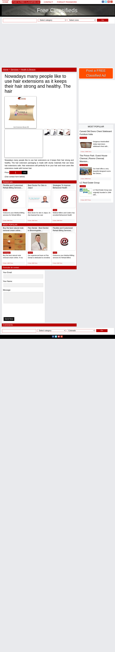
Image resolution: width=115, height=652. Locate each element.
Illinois (30, 252)
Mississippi (83, 138)
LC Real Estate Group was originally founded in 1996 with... (102, 192)
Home (5, 2)
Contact (48, 2)
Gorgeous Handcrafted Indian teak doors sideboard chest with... (101, 144)
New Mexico (83, 165)
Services (14, 69)
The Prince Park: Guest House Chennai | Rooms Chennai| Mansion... (93, 158)
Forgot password (67, 2)
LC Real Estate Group (90, 183)
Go (102, 20)
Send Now (9, 319)
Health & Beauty (28, 69)
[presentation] (15, 311)
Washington (7, 252)
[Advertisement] (21, 45)
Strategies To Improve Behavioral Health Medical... (61, 187)
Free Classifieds (57, 10)
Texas (5, 210)
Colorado (82, 186)
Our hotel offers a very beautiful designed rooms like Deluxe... (102, 171)
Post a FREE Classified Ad (26, 2)
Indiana (30, 210)
